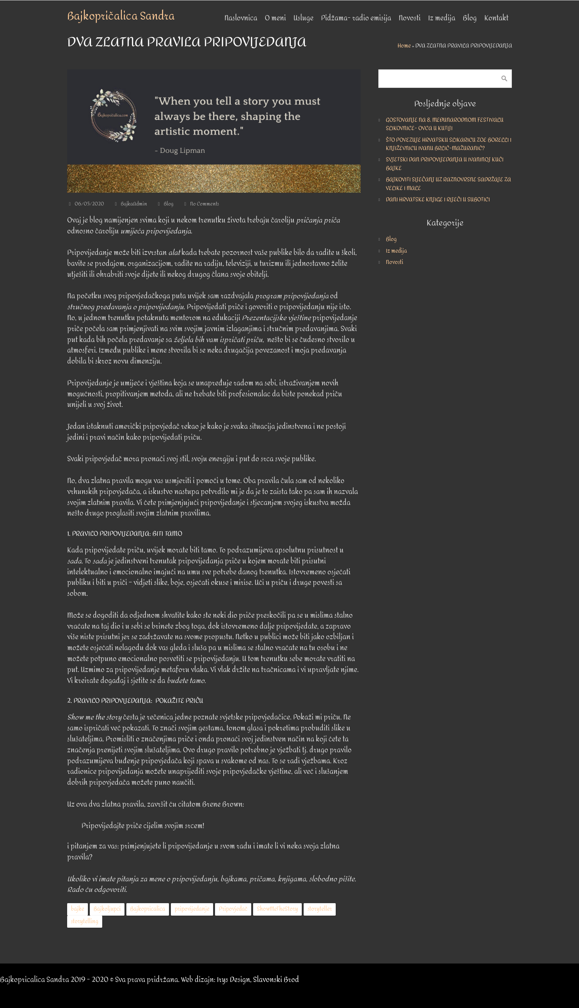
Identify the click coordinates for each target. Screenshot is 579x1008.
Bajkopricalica (147, 909)
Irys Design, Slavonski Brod (258, 980)
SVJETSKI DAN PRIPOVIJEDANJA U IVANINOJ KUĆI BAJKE (445, 164)
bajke (77, 909)
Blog (169, 204)
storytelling (84, 921)
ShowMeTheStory (277, 909)
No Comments (204, 204)
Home (404, 46)
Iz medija (396, 251)
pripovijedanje (192, 909)
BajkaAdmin (134, 204)
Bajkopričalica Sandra (121, 16)
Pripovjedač (233, 909)
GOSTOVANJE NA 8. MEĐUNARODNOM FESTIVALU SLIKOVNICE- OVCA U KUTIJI (445, 124)
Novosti (394, 262)
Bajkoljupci (107, 909)
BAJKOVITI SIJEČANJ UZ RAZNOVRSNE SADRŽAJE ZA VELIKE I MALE (448, 184)
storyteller (319, 909)
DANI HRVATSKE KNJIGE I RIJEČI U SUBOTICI (438, 200)
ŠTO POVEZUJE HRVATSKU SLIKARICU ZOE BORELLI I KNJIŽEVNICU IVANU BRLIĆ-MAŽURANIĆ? (448, 144)
